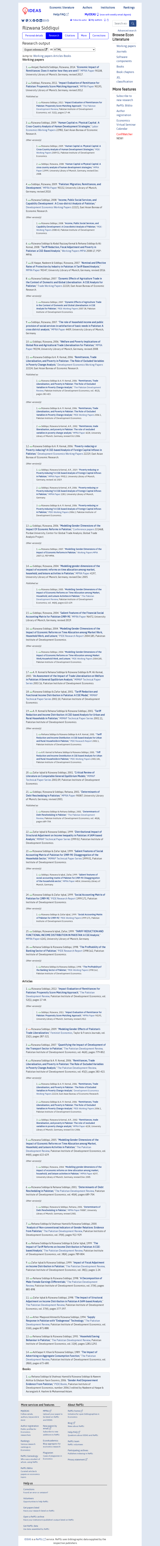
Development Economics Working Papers (48, 207)
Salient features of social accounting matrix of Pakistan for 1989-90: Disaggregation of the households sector (68, 878)
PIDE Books (60, 1384)
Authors (87, 7)
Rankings (129, 7)
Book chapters (125, 71)
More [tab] (84, 35)
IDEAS (27, 1539)
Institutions (108, 7)
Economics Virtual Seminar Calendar (126, 124)
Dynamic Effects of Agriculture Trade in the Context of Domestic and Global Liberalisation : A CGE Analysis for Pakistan (64, 282)
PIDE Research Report (71, 636)
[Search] (132, 23)
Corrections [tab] (99, 35)
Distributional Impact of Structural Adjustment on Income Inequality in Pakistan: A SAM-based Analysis (64, 836)
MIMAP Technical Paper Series (76, 718)
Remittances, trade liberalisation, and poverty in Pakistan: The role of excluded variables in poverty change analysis (67, 429)
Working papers (126, 46)
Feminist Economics (61, 1033)
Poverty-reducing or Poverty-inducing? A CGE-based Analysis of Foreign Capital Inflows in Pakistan (64, 450)
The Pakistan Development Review (83, 1048)
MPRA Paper (88, 70)
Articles (58, 55)
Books (120, 66)
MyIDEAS (108, 14)
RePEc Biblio (124, 105)
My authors (95, 20)
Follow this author (80, 20)
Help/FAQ (61, 14)
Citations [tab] (70, 35)
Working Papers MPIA (74, 251)
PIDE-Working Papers (68, 308)
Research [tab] (54, 35)
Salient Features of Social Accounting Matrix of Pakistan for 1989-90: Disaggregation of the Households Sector (64, 855)
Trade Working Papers (50, 286)
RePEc (41, 1539)
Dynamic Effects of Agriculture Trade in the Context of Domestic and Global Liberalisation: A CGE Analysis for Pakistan (68, 305)
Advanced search (127, 30)
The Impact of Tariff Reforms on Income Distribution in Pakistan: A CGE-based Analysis (63, 1247)
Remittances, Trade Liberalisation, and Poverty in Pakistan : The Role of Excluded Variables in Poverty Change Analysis (65, 361)
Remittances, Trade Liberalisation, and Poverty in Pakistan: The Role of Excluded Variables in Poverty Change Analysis (67, 384)
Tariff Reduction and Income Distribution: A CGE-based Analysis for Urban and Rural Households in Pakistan (65, 715)
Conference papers (83, 529)
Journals (121, 51)
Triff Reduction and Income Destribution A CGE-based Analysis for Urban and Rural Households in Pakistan (69, 755)
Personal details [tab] (34, 35)
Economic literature (62, 7)
